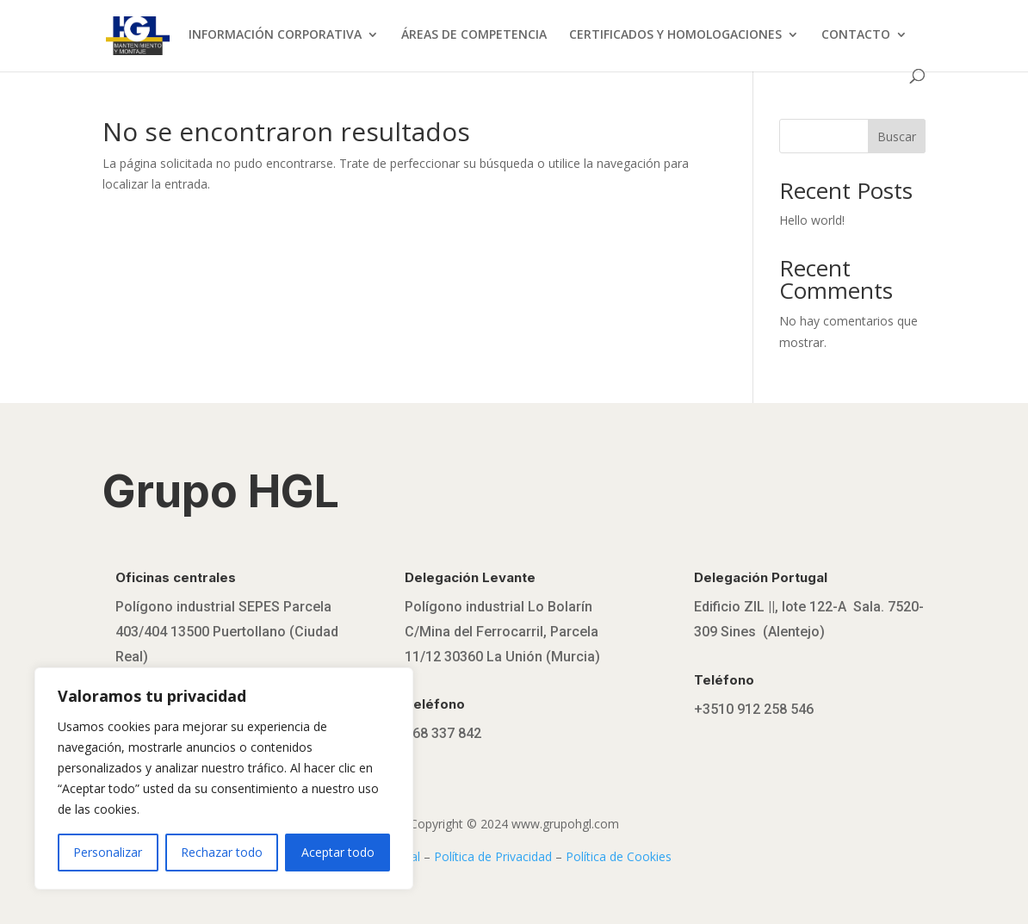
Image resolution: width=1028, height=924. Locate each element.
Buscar (896, 136)
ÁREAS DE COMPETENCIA (474, 35)
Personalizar (107, 852)
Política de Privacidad (493, 856)
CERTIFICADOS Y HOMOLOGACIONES (675, 35)
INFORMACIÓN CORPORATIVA (275, 35)
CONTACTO (855, 35)
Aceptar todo (338, 852)
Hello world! (812, 220)
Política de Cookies (619, 856)
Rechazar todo (222, 852)
